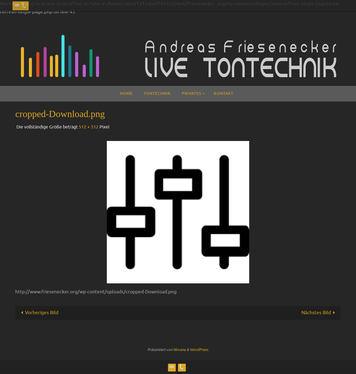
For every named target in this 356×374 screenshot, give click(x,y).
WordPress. (199, 349)
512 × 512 (88, 127)
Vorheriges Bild (39, 313)
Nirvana (179, 349)
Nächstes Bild (319, 313)
